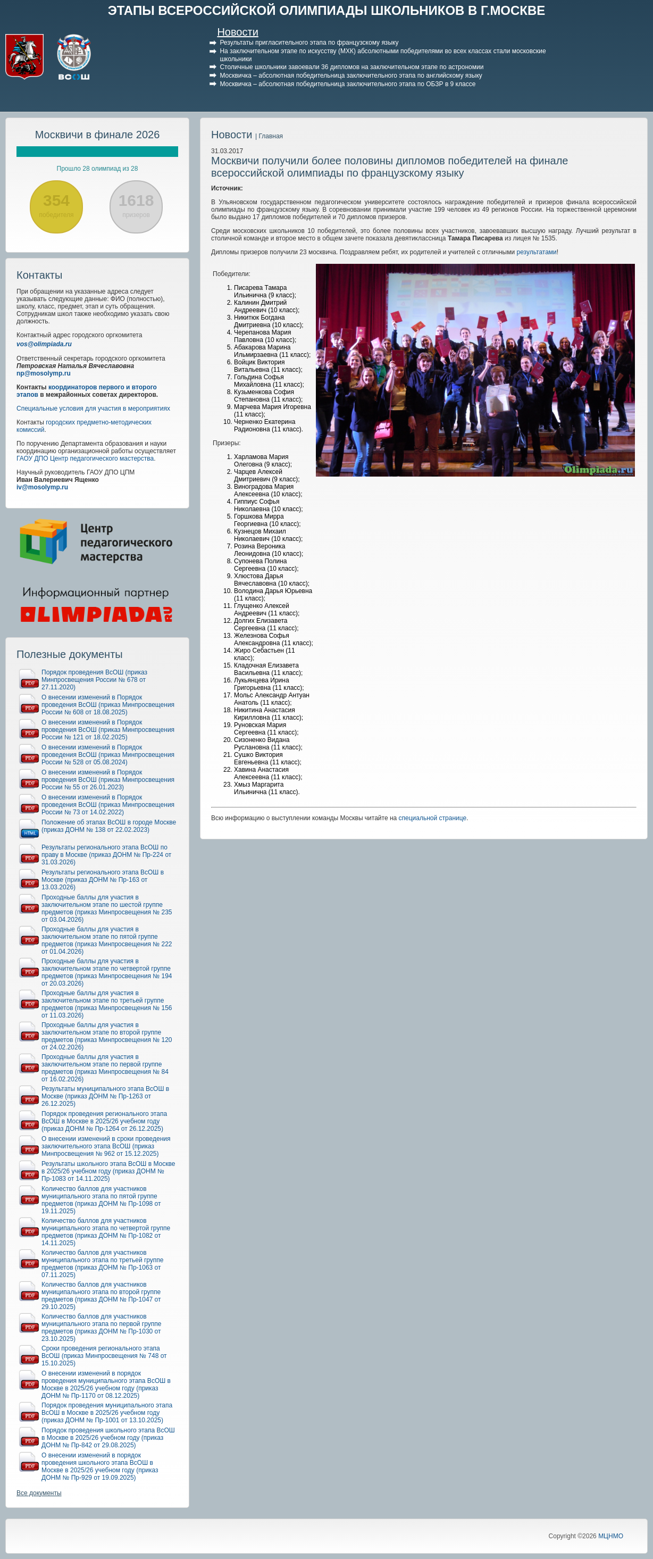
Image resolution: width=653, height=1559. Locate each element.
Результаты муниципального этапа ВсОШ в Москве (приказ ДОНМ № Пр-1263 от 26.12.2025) (105, 1096)
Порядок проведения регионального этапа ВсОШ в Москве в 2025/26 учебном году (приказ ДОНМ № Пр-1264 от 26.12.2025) (104, 1121)
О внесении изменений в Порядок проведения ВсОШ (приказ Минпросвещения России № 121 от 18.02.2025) (107, 730)
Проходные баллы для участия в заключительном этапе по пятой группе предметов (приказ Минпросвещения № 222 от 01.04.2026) (106, 940)
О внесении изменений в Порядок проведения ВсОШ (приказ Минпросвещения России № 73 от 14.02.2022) (107, 805)
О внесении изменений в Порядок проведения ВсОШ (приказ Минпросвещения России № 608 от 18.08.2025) (107, 705)
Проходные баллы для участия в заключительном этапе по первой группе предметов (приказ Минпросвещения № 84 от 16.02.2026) (105, 1068)
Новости (237, 32)
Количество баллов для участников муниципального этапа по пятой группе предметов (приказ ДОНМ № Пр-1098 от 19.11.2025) (101, 1200)
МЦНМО (610, 1536)
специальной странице (433, 818)
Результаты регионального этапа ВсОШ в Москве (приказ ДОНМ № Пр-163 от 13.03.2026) (102, 880)
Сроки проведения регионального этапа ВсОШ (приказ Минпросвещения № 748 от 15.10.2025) (104, 1356)
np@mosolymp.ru (43, 373)
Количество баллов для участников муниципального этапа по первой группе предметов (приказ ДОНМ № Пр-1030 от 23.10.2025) (101, 1328)
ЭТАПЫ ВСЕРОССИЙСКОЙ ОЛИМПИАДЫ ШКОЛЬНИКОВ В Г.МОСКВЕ (327, 10)
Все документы (39, 1493)
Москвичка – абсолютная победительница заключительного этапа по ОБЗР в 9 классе (347, 84)
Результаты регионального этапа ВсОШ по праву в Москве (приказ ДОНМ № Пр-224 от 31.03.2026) (106, 855)
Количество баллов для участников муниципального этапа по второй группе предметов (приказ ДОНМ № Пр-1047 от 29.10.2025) (101, 1296)
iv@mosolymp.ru (42, 487)
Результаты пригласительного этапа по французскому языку (309, 42)
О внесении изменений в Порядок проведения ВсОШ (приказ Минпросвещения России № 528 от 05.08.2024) (107, 755)
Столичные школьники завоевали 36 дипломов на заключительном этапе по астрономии (351, 67)
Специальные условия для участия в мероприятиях (93, 408)
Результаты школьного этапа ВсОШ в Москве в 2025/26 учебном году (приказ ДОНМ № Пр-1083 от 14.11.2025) (108, 1171)
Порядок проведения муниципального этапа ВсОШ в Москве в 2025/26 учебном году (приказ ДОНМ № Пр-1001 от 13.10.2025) (106, 1413)
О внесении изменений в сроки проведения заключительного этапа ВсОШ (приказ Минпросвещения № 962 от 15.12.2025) (106, 1146)
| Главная (269, 136)
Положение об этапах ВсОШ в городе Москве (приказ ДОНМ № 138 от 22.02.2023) (108, 826)
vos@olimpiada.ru (44, 344)
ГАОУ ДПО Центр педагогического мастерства (85, 458)
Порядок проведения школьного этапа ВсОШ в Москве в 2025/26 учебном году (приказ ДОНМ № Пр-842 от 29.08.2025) (108, 1438)
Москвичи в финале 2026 (97, 134)
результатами (537, 252)
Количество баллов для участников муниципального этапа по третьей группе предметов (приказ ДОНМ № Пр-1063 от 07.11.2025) (102, 1264)
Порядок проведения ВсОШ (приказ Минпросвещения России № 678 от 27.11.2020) (94, 680)
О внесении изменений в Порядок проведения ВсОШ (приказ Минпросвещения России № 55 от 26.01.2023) (107, 780)
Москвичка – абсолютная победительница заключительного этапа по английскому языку (351, 75)
